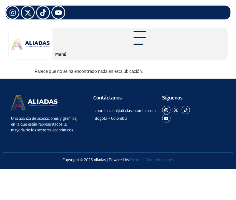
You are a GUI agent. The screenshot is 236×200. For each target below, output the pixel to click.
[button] (120, 110)
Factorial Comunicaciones (152, 159)
